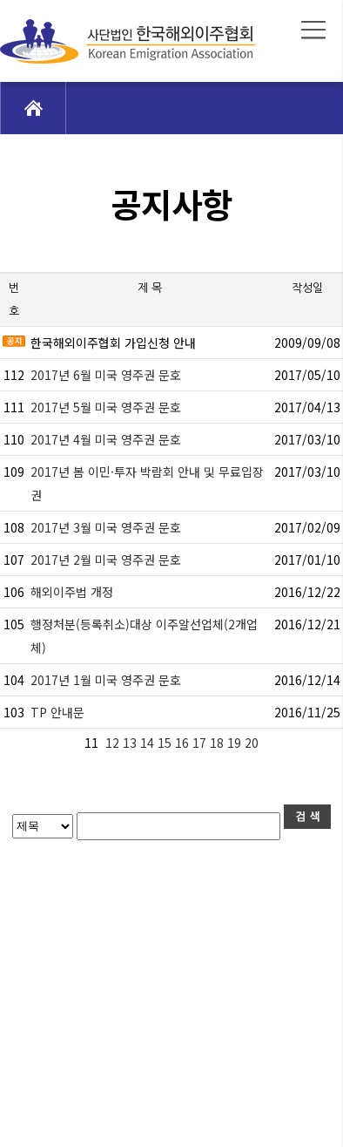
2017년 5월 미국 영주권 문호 (105, 407)
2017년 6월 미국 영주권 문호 (105, 374)
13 (131, 742)
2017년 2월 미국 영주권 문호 (105, 559)
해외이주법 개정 (71, 592)
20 (253, 742)
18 (218, 742)
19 (236, 742)
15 (166, 742)
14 (149, 742)
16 (183, 742)
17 (201, 742)
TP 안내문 (57, 712)
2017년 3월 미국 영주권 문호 (105, 527)
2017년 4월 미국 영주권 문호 (105, 439)
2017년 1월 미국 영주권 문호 (105, 680)
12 (112, 742)
